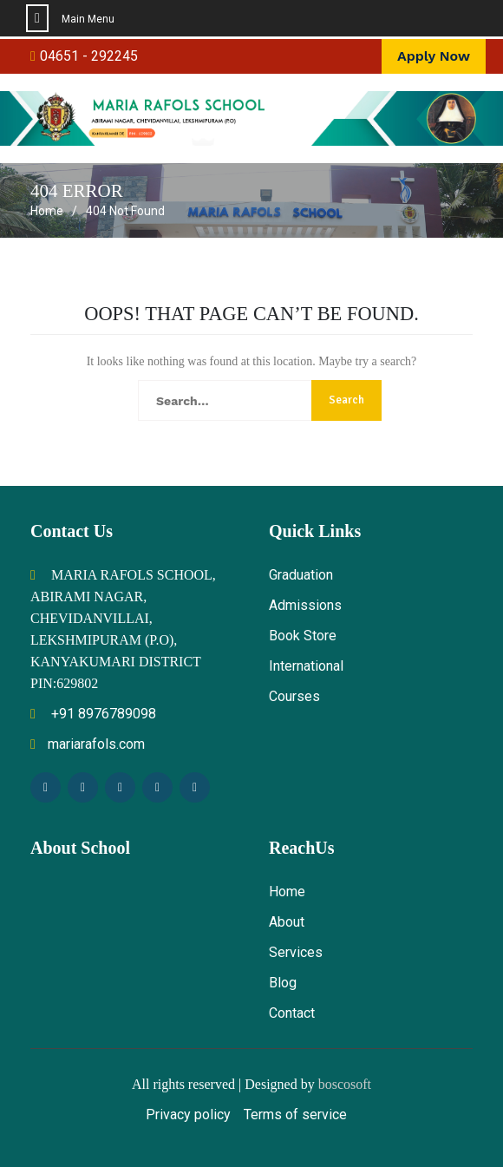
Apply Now (433, 56)
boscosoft (344, 1084)
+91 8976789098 (93, 713)
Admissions (305, 605)
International (306, 666)
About (286, 922)
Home (287, 891)
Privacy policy (188, 1114)
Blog (283, 982)
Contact (292, 1013)
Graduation (301, 575)
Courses (294, 696)
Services (296, 952)
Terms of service (295, 1114)
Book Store (302, 635)
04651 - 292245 (89, 56)
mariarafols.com (87, 744)
